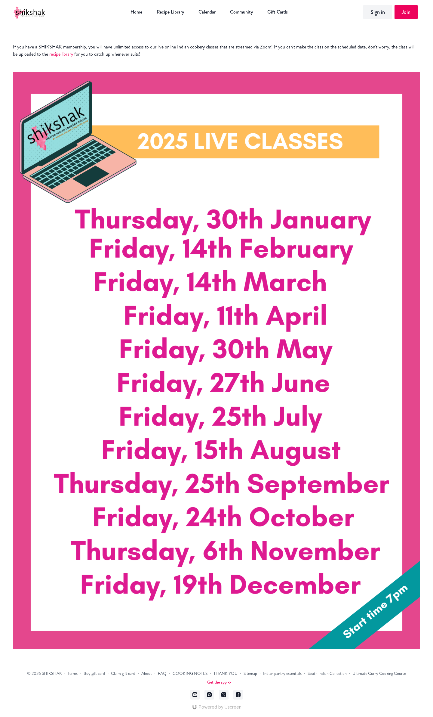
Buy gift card (94, 673)
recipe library (61, 54)
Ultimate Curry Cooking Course (379, 673)
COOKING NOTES (190, 673)
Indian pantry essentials (282, 673)
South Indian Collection (327, 673)
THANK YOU (225, 673)
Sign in (377, 12)
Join (406, 12)
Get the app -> (219, 682)
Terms (73, 673)
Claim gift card (123, 673)
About (146, 673)
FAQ (162, 673)
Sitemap (250, 673)
